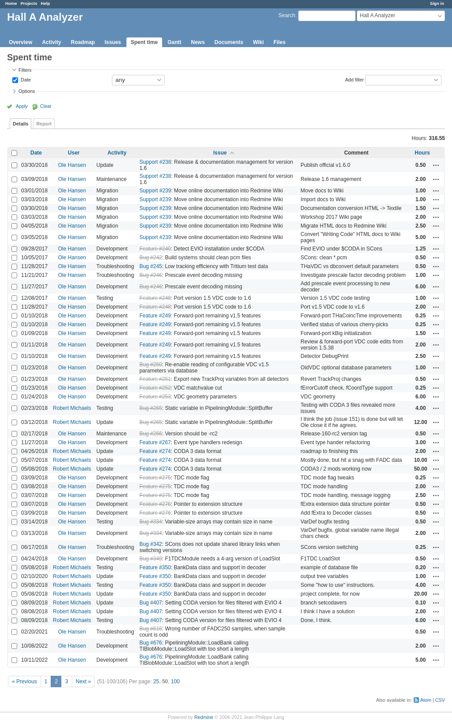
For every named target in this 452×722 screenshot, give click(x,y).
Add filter (354, 79)
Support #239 (155, 191)
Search (286, 15)
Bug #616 (150, 629)
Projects (29, 3)
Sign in (437, 3)
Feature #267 (154, 442)
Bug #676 (150, 643)
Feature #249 (154, 316)
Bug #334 (150, 522)
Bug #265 (150, 408)
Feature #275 (154, 478)
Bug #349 (150, 559)
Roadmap (83, 42)
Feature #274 (154, 451)
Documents (229, 42)
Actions (436, 165)
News (197, 42)
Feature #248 (154, 298)
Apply (22, 106)
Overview (20, 42)
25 (156, 681)
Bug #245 (150, 266)
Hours (422, 153)
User (74, 153)
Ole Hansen (72, 165)
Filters (25, 70)
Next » (83, 681)
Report (44, 123)
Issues (112, 42)
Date (25, 79)
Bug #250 (150, 364)
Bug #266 (150, 434)
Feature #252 (154, 388)
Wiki (258, 42)
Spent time (144, 42)
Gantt (174, 42)
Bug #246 (150, 275)
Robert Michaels (72, 408)
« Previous (24, 681)
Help (45, 3)
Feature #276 (154, 504)
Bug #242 (150, 257)
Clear (46, 106)
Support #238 (155, 162)
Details (20, 123)
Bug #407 (150, 603)
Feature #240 (154, 249)
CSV (440, 700)
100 (175, 681)
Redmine (203, 717)
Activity (51, 42)
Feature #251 (154, 379)
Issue (220, 153)
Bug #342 (150, 544)
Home (11, 3)
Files (279, 42)
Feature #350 (154, 567)
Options (27, 91)
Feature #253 (154, 397)
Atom (425, 700)
